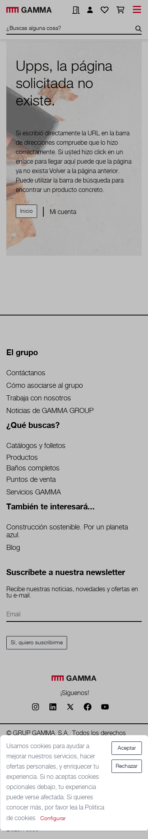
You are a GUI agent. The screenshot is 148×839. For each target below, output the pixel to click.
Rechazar (126, 766)
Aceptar (127, 748)
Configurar (53, 818)
